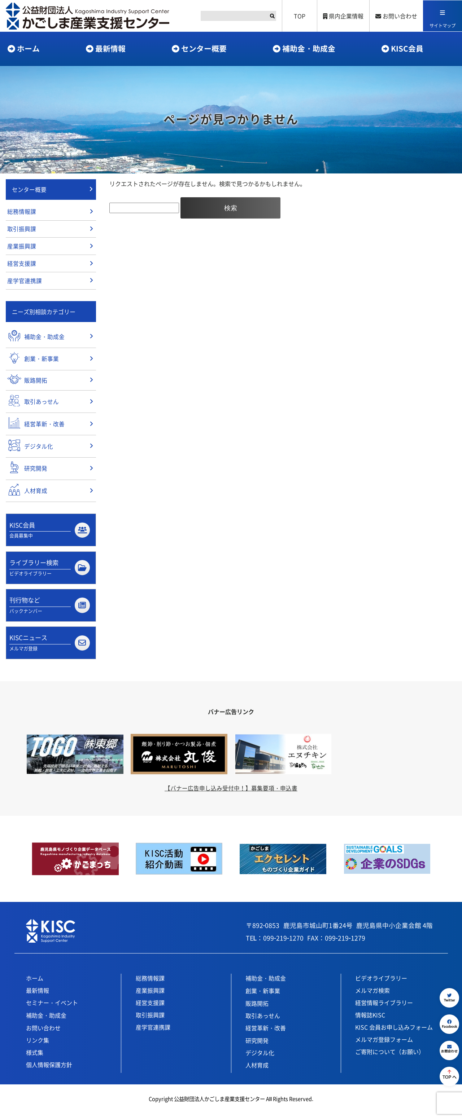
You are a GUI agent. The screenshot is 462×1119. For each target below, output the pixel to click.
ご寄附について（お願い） (389, 1057)
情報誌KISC (370, 1021)
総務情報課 (21, 212)
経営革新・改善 (265, 1034)
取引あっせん (262, 1021)
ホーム (28, 48)
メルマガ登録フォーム (384, 1045)
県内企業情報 (342, 16)
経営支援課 (21, 265)
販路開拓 (257, 1009)
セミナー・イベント (52, 1008)
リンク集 (37, 1046)
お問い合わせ (396, 16)
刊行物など (49, 610)
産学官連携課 (24, 283)
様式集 (34, 1058)
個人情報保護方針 (49, 1070)
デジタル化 (259, 1058)
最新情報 (110, 48)
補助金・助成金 (308, 48)
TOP (299, 16)
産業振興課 (21, 247)
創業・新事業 (262, 996)
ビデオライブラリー (381, 984)
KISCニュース (49, 648)
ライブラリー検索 (49, 572)
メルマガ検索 (372, 996)
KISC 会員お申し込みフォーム (394, 1033)
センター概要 (204, 48)
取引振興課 (21, 230)
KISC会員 (407, 48)
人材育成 (257, 1071)
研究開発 (257, 1046)
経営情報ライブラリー (384, 1008)
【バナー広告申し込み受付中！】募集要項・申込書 (231, 793)
